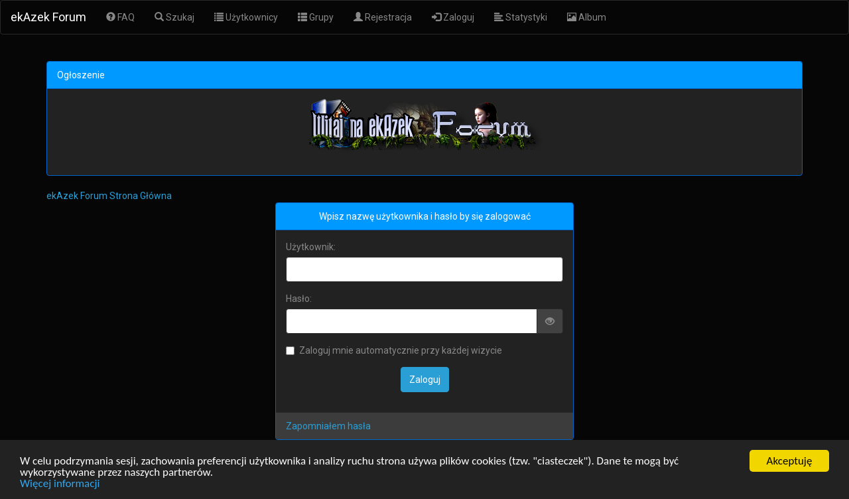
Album (586, 17)
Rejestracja (383, 17)
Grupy (316, 17)
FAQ (120, 17)
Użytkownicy (246, 17)
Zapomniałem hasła (328, 426)
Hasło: (299, 298)
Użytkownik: (311, 247)
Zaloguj (453, 17)
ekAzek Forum (48, 17)
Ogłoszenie (81, 75)
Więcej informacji (59, 484)
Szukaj (174, 17)
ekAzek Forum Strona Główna (109, 195)
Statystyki (520, 17)
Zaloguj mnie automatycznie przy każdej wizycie (394, 350)
